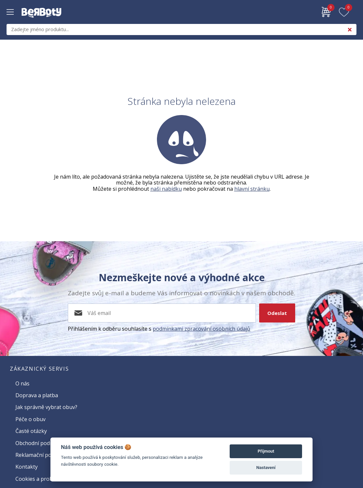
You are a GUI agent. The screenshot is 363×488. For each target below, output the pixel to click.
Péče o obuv (30, 419)
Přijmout (266, 451)
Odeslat (277, 313)
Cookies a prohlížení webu (47, 478)
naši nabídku (166, 188)
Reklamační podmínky (42, 455)
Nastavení (266, 467)
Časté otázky (31, 431)
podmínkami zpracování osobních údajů (201, 328)
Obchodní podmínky (40, 443)
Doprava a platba (36, 395)
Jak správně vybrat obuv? (46, 407)
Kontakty (26, 466)
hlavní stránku (252, 188)
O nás (22, 383)
